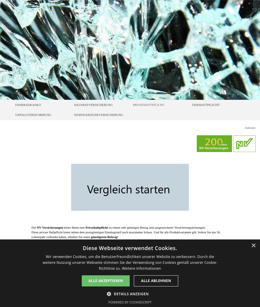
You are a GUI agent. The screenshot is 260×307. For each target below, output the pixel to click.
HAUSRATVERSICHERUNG (93, 105)
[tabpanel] (130, 232)
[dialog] (130, 273)
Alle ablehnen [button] (156, 280)
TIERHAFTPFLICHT (206, 105)
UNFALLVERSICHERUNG (33, 115)
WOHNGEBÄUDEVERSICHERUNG (98, 115)
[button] (130, 293)
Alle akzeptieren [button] (106, 280)
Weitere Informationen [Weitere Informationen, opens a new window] (141, 268)
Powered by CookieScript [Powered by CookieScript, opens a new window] (130, 302)
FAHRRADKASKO (28, 105)
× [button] (253, 246)
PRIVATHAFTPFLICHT (148, 105)
